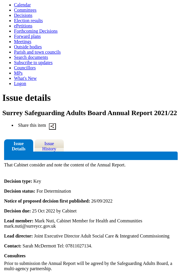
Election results (28, 20)
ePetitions (23, 25)
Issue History (49, 146)
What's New (25, 78)
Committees (25, 10)
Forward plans (27, 36)
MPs (18, 73)
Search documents (31, 57)
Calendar (22, 4)
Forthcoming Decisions (36, 31)
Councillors (25, 67)
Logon (20, 83)
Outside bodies (28, 46)
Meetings (22, 41)
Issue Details (18, 146)
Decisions (23, 15)
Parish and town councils (37, 52)
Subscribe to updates (33, 62)
